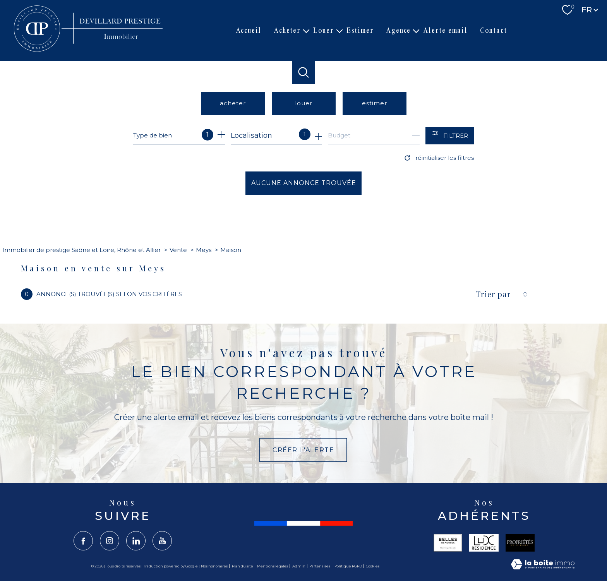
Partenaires (319, 566)
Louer (323, 30)
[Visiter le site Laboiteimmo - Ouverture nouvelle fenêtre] (542, 566)
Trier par (493, 294)
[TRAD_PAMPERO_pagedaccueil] (89, 51)
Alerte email (445, 30)
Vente (178, 250)
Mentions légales (272, 566)
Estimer (360, 30)
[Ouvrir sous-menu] (306, 30)
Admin (298, 566)
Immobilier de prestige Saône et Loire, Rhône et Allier (81, 250)
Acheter (287, 30)
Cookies (372, 566)
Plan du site (242, 566)
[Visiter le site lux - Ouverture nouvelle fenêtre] (484, 543)
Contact (493, 30)
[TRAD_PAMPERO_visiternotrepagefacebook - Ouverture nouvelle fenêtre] (83, 540)
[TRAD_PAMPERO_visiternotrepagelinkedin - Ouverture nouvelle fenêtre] (136, 540)
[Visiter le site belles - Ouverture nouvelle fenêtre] (448, 543)
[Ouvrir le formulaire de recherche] (449, 135)
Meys (203, 250)
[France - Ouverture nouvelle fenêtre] (303, 523)
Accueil (249, 30)
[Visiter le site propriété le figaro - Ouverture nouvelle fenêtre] (520, 543)
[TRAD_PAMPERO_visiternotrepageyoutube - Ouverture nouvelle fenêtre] (162, 540)
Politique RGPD (348, 566)
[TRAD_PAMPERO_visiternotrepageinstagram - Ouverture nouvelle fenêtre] (109, 540)
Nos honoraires (214, 566)
